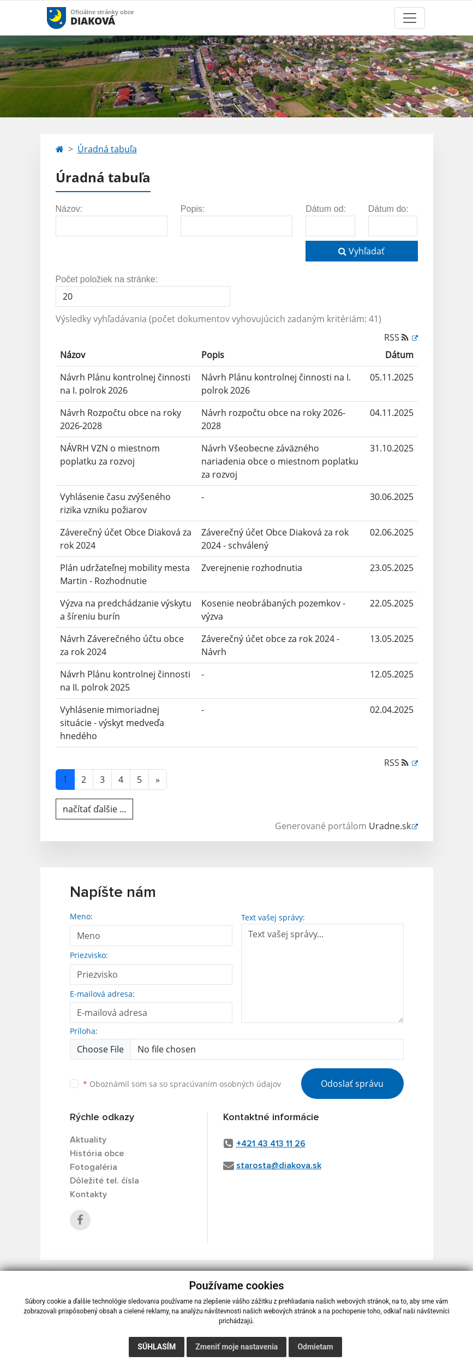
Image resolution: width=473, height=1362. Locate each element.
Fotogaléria (93, 1167)
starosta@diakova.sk (278, 1165)
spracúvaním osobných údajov (225, 1084)
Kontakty (88, 1194)
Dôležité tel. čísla (104, 1180)
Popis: (193, 208)
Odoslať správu (352, 1084)
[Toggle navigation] (409, 18)
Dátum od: (326, 208)
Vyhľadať (361, 251)
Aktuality (88, 1139)
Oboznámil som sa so (182, 1084)
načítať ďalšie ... (94, 809)
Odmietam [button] (315, 1346)
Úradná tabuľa (107, 149)
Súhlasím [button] (156, 1346)
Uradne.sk (390, 826)
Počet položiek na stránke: (107, 279)
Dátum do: (388, 208)
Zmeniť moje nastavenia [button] (236, 1346)
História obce (97, 1153)
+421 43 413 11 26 (271, 1143)
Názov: (69, 208)
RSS (397, 337)
